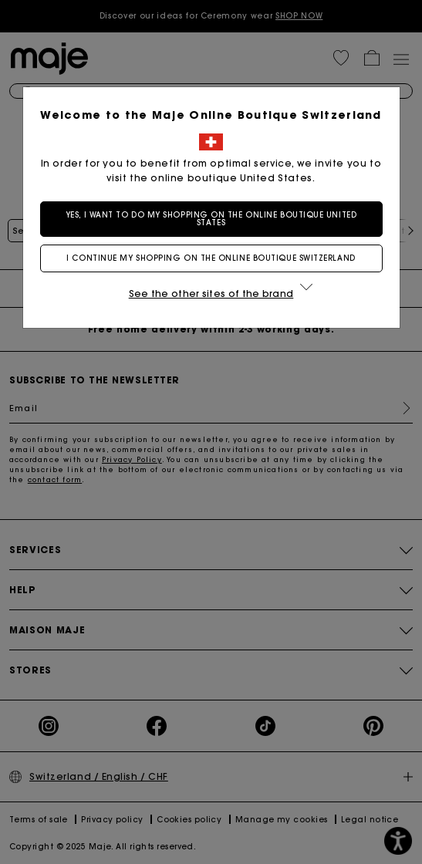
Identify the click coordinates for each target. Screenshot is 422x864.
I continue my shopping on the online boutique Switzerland (210, 258)
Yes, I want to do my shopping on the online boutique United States (211, 219)
